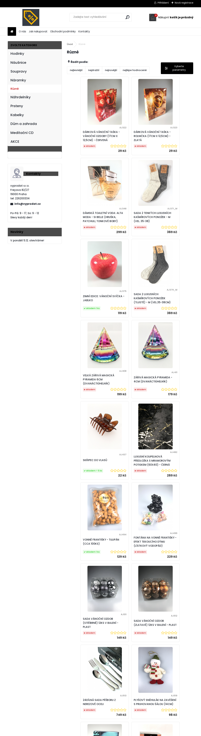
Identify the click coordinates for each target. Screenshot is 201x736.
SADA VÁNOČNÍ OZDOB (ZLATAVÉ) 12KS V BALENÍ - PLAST (130, 473)
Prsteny (17, 106)
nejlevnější (76, 70)
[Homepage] (12, 31)
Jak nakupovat (38, 31)
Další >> (166, 668)
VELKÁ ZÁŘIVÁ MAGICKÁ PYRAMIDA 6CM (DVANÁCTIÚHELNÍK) (86, 306)
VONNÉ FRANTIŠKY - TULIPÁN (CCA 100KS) (127, 388)
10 (146, 668)
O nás (22, 31)
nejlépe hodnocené (135, 70)
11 (152, 668)
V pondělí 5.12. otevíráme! (27, 240)
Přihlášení (163, 2)
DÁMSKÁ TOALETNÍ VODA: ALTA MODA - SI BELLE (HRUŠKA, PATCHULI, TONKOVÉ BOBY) (171, 138)
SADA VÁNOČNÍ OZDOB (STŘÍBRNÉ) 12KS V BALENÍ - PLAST (87, 473)
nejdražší (93, 70)
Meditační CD (22, 132)
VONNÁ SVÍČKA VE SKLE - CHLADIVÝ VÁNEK (150, 637)
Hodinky (17, 53)
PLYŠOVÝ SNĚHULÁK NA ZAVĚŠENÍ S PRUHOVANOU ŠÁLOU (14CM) (87, 556)
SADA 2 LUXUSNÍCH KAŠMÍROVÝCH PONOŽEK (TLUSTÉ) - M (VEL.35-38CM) (171, 223)
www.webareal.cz (114, 732)
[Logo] (31, 17)
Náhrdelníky (21, 97)
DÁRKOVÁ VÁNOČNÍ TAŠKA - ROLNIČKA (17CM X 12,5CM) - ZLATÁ (129, 138)
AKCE (15, 141)
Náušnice (18, 62)
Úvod (70, 44)
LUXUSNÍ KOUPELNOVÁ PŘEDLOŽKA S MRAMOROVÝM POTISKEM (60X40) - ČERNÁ (87, 389)
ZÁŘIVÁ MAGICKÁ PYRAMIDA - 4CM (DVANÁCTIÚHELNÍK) (126, 306)
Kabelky (17, 115)
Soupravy (19, 71)
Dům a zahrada (24, 123)
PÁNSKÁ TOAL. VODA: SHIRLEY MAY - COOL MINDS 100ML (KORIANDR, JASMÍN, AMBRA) (129, 556)
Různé (15, 89)
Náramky (18, 80)
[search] (127, 17)
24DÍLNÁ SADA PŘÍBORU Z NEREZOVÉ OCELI (171, 473)
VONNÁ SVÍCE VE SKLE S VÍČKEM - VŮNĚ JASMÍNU (108, 637)
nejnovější (111, 70)
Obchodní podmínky (63, 31)
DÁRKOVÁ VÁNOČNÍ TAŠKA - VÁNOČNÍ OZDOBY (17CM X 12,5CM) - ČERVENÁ (88, 138)
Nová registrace (184, 2)
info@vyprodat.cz (27, 204)
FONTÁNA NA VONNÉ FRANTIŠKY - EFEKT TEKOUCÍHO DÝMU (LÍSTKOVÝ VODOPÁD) (169, 389)
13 (158, 668)
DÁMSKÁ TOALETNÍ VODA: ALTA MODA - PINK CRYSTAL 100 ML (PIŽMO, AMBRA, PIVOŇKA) (171, 556)
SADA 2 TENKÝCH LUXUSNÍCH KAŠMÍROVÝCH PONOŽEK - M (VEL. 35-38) (88, 223)
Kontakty (84, 31)
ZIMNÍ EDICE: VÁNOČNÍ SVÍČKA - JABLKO (127, 221)
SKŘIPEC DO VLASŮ (167, 304)
